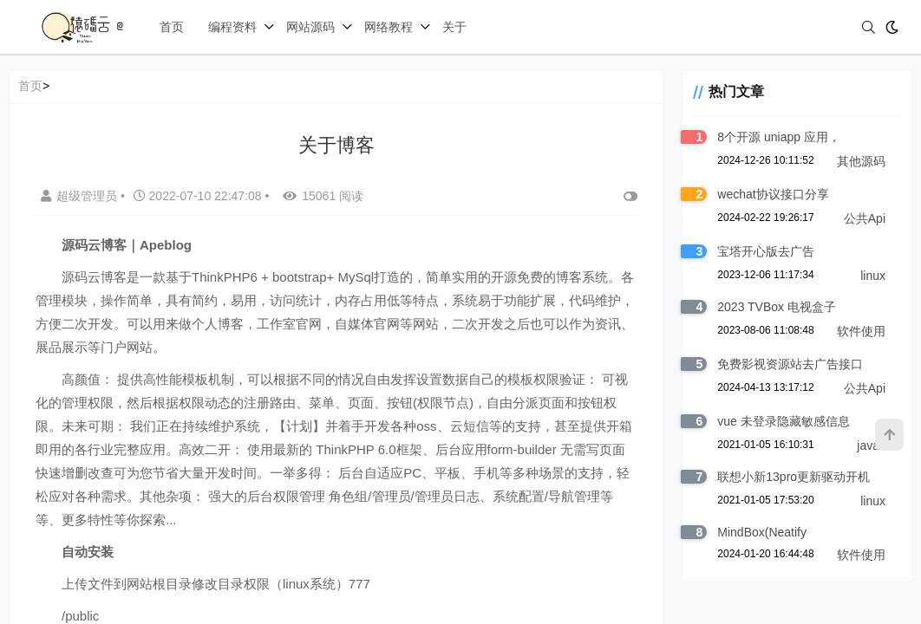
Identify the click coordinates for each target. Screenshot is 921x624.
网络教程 (388, 27)
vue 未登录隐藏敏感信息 (783, 421)
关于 (454, 27)
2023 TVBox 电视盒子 (776, 307)
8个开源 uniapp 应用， (778, 137)
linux (872, 276)
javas (871, 445)
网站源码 (310, 27)
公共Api (864, 218)
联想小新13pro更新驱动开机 (793, 477)
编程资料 (232, 27)
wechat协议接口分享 (772, 194)
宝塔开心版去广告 (765, 251)
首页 (172, 27)
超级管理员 (81, 196)
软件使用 (861, 331)
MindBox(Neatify (762, 532)
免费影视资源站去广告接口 (790, 364)
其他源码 (861, 161)
